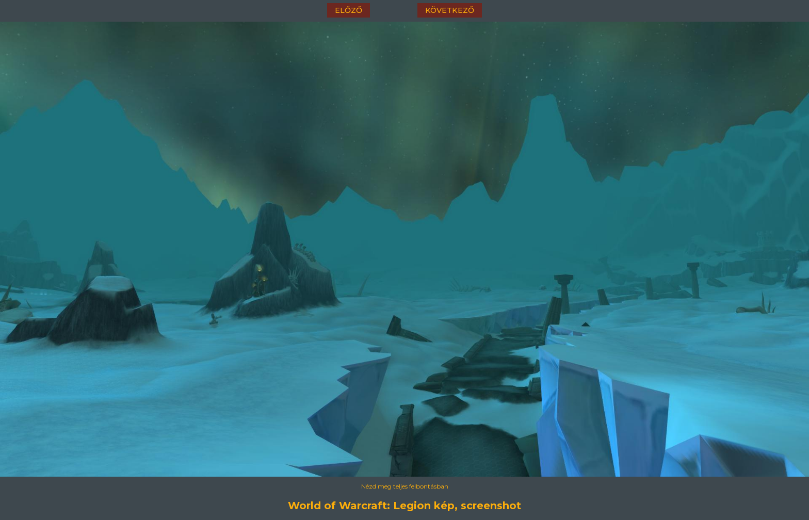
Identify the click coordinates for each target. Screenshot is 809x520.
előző (348, 10)
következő (449, 10)
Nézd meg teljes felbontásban (404, 486)
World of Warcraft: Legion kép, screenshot (404, 505)
